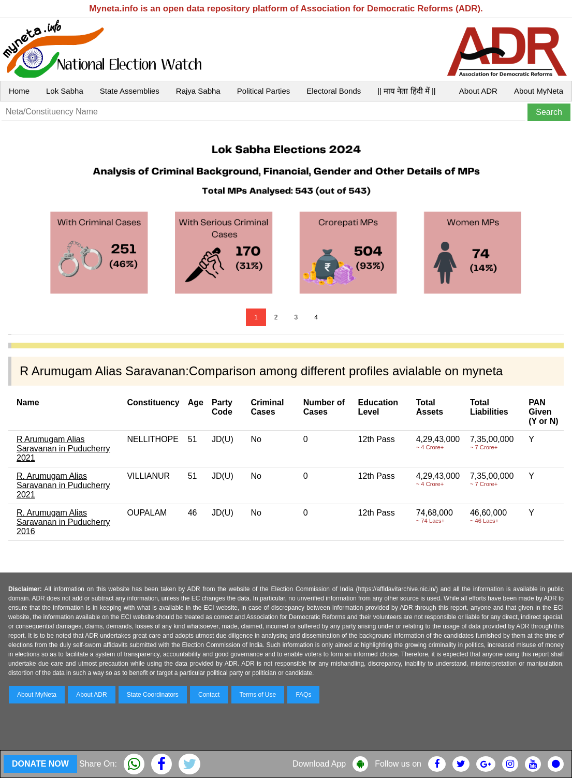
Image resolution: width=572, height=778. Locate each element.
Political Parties (263, 90)
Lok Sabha (64, 90)
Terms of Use (258, 694)
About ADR (478, 90)
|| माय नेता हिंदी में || (406, 90)
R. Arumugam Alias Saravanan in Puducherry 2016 (63, 522)
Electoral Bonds (333, 90)
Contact (208, 694)
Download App (319, 763)
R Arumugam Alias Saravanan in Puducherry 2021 (63, 448)
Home (19, 90)
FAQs (303, 694)
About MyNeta (538, 90)
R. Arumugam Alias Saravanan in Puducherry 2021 (63, 485)
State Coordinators (153, 694)
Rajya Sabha (198, 90)
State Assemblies (129, 90)
